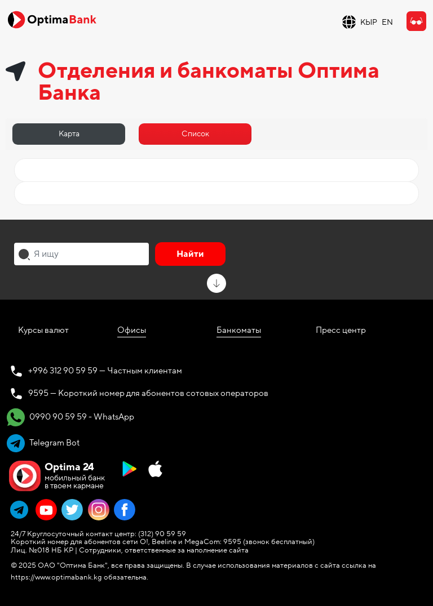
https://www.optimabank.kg (56, 577)
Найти (190, 254)
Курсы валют (43, 330)
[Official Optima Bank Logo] (52, 19)
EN (387, 22)
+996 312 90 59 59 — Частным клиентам (105, 370)
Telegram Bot (43, 443)
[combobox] (81, 254)
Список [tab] (195, 133)
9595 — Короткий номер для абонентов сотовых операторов (148, 393)
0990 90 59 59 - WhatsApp (70, 417)
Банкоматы (238, 330)
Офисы (131, 330)
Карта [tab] (69, 133)
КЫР (368, 22)
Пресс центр (341, 330)
